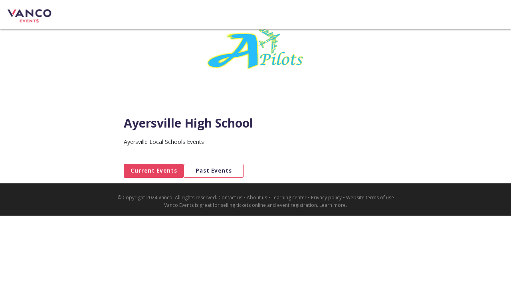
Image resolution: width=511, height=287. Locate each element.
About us (257, 197)
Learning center (289, 197)
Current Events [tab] (154, 170)
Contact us (230, 197)
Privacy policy (326, 197)
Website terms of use (370, 197)
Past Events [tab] (214, 170)
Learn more (332, 205)
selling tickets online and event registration (269, 205)
